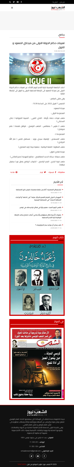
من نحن (62, 2)
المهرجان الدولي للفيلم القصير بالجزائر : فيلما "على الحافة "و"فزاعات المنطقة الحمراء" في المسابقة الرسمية (38, 198)
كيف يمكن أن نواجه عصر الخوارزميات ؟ (48, 225)
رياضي (61, 34)
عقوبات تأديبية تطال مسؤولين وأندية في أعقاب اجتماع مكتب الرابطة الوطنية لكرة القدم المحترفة (37, 216)
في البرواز (59, 321)
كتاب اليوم (58, 237)
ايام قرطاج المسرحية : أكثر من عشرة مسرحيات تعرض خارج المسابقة (38, 189)
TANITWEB (21, 464)
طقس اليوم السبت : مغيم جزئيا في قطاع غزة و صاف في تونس (40, 207)
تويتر (43, 172)
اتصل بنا (54, 2)
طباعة (13, 172)
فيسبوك (52, 172)
